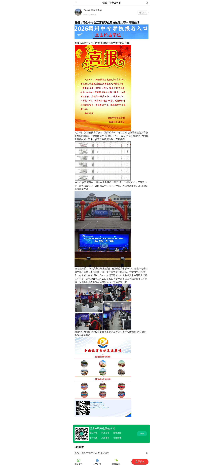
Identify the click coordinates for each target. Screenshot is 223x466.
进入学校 (142, 13)
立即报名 (139, 461)
